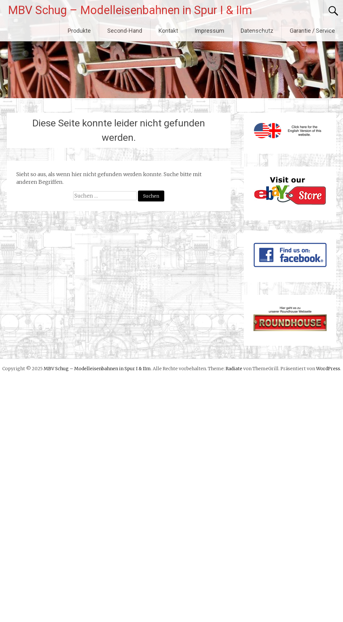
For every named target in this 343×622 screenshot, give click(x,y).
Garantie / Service (312, 30)
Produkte (79, 30)
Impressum (209, 30)
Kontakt (168, 30)
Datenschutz (257, 30)
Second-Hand (124, 30)
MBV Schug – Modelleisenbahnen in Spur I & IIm (130, 10)
